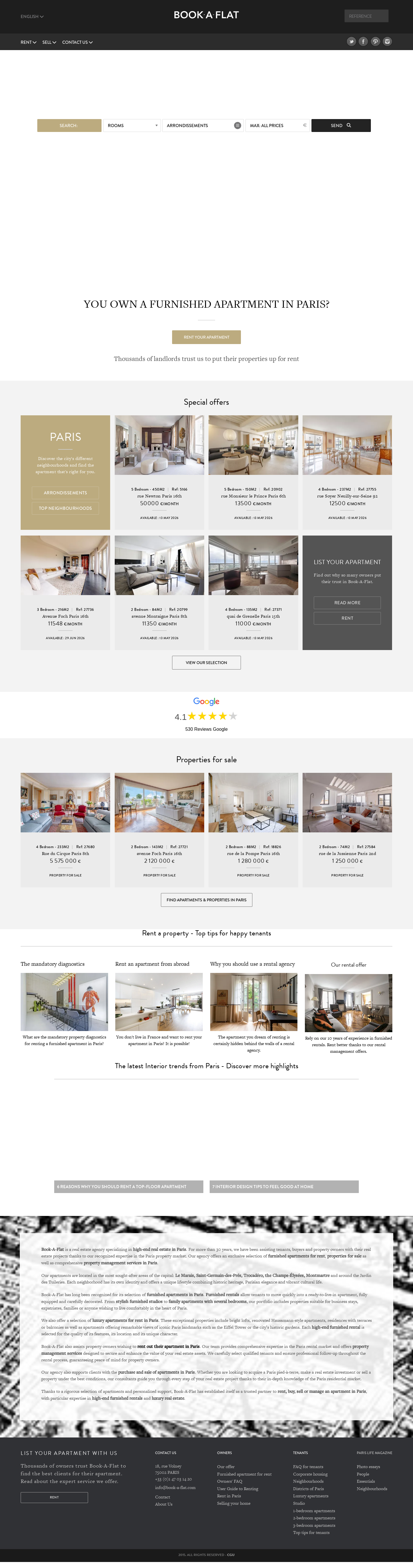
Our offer (226, 1471)
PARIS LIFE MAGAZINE (374, 1457)
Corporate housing (310, 1478)
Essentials (366, 1485)
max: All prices (266, 125)
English (32, 16)
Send (341, 125)
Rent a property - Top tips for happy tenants (206, 935)
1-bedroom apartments (314, 1514)
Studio (299, 1507)
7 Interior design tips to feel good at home (263, 1190)
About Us (163, 1508)
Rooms (116, 125)
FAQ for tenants (308, 1471)
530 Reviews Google (206, 729)
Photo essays (368, 1471)
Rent (29, 42)
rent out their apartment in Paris (168, 1350)
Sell (49, 42)
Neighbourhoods (308, 1485)
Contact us (77, 42)
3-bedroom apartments (314, 1529)
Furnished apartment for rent (244, 1478)
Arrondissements (187, 125)
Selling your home (233, 1507)
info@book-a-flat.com (175, 1491)
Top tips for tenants (311, 1536)
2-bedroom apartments (314, 1522)
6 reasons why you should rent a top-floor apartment (121, 1190)
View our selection (206, 663)
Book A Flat (206, 19)
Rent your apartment (206, 337)
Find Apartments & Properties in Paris (207, 901)
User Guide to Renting (237, 1492)
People (363, 1478)
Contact (162, 1501)
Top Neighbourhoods (65, 508)
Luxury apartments (310, 1500)
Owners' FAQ (229, 1485)
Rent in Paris (229, 1500)
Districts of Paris (308, 1492)
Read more (347, 603)
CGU (231, 1558)
